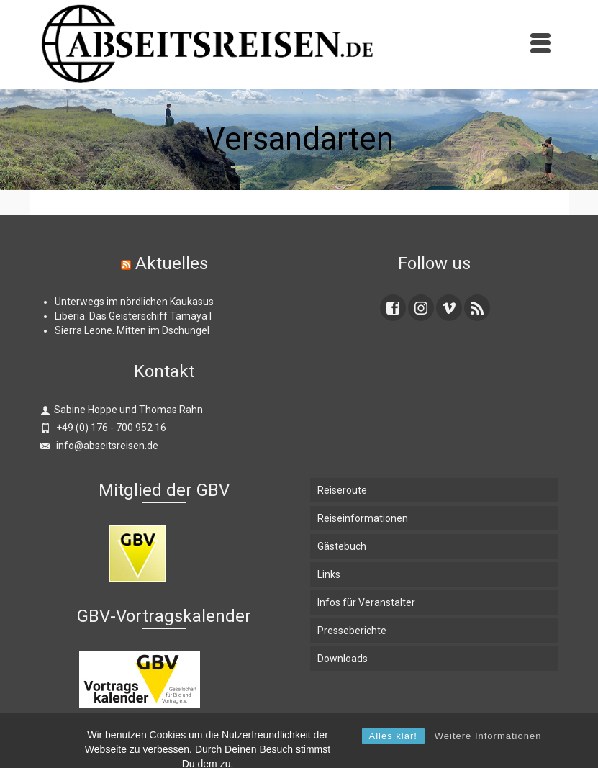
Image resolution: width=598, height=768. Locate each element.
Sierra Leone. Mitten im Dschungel (132, 330)
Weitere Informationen (488, 757)
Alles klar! (393, 757)
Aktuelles (171, 263)
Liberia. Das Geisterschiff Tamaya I (133, 316)
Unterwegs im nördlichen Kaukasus (134, 301)
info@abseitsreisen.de (99, 445)
